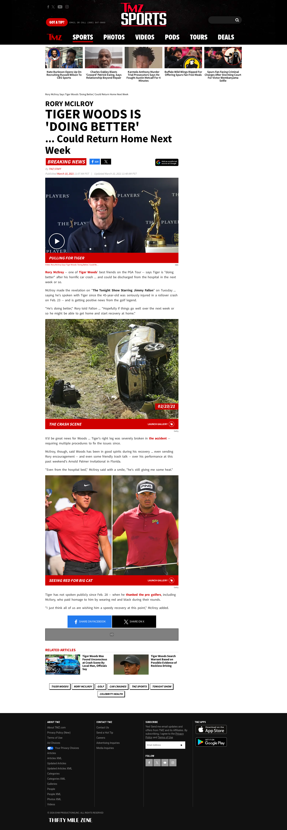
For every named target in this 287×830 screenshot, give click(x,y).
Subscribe (181, 745)
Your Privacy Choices (63, 748)
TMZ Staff (55, 169)
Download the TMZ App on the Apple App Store (211, 729)
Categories (53, 773)
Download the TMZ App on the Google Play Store (211, 742)
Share (90, 622)
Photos (114, 37)
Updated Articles (56, 763)
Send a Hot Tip (104, 732)
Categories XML (56, 778)
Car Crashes (117, 686)
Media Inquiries (105, 748)
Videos (144, 37)
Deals (226, 37)
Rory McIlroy (83, 686)
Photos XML (54, 799)
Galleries (52, 783)
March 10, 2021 (65, 173)
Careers (100, 737)
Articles (51, 753)
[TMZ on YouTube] (165, 762)
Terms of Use (54, 737)
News (54, 37)
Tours (198, 37)
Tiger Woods (59, 686)
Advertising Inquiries (108, 742)
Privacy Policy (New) (58, 732)
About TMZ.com (56, 727)
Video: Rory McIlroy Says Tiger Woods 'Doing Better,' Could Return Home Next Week (71, 264)
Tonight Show (161, 686)
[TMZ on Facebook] (48, 7)
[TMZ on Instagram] (67, 7)
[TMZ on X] (53, 7)
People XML (54, 794)
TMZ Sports (139, 686)
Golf (100, 686)
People (51, 789)
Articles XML (54, 758)
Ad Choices (53, 742)
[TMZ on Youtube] (60, 6)
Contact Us (102, 727)
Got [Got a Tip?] (56, 22)
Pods (172, 37)
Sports (83, 37)
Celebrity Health (111, 694)
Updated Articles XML (59, 768)
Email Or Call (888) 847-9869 (87, 22)
